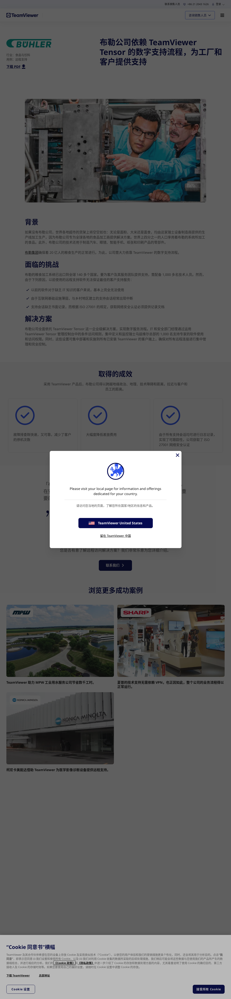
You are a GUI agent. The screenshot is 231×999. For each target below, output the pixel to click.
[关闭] (177, 455)
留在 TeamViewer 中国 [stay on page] (115, 536)
